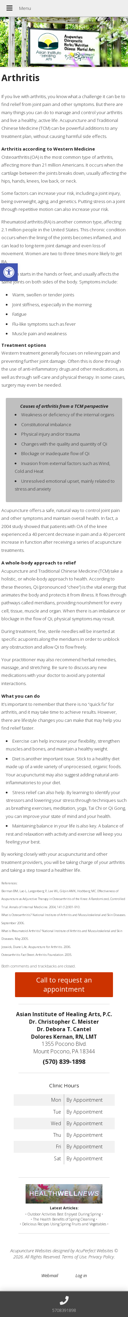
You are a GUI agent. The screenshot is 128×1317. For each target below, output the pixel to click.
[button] (9, 272)
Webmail (49, 1275)
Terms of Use (74, 1257)
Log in (81, 1275)
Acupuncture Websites (31, 1251)
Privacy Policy (101, 1257)
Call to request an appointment (64, 984)
